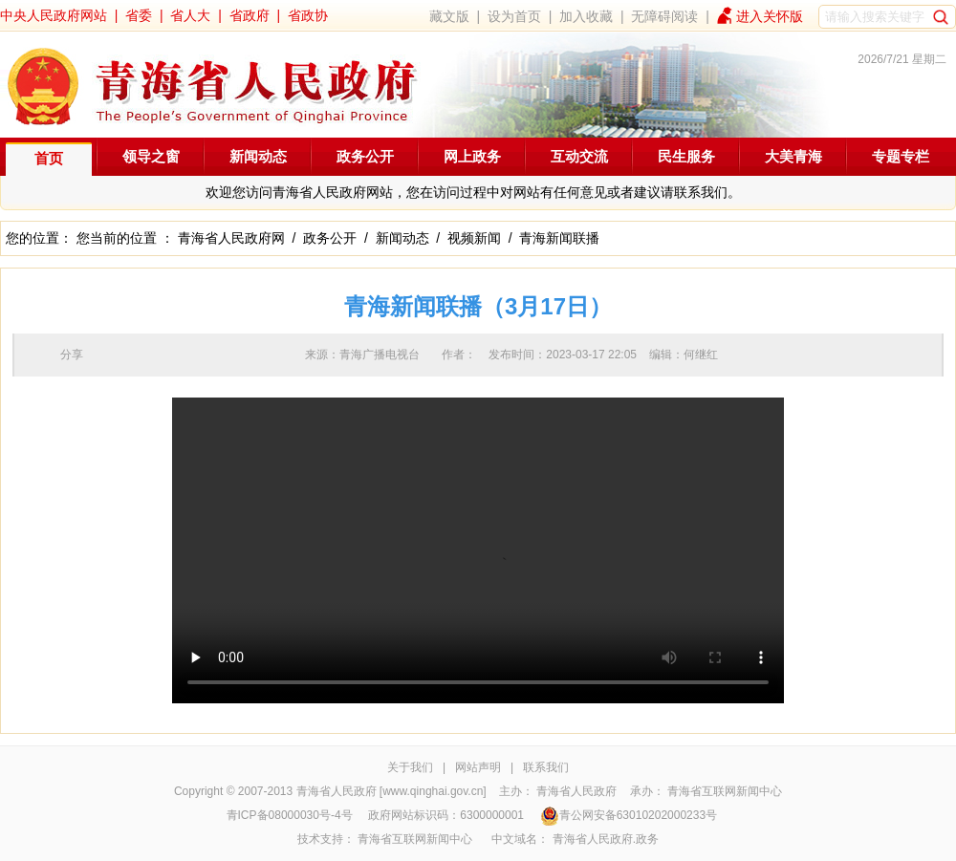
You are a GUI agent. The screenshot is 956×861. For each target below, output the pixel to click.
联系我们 (546, 767)
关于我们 (410, 767)
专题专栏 (900, 156)
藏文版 (449, 16)
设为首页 (514, 16)
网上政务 (472, 156)
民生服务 (686, 156)
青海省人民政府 (576, 791)
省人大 (190, 15)
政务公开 (365, 156)
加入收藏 (586, 16)
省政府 (249, 15)
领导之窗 (151, 156)
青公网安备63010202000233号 (628, 815)
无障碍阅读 (664, 16)
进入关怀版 (769, 16)
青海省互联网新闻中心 (724, 791)
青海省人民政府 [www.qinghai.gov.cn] (391, 791)
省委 (138, 15)
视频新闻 (474, 238)
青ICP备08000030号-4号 (290, 815)
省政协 (308, 15)
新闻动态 (258, 156)
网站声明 (478, 767)
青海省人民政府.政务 (606, 839)
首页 (48, 158)
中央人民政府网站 (53, 15)
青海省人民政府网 (231, 238)
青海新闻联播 (559, 238)
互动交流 (579, 156)
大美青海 (793, 156)
